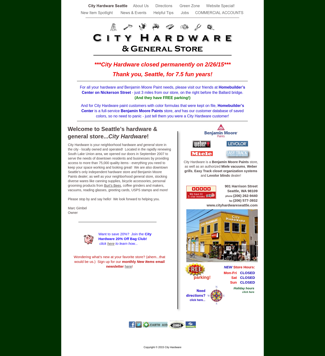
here (111, 243)
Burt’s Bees (112, 185)
